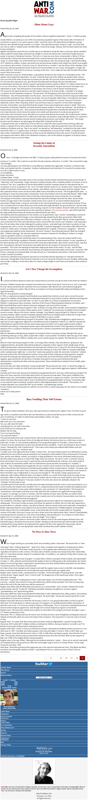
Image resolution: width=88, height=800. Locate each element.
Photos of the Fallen (5, 721)
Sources (4, 733)
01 (51, 658)
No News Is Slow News (44, 531)
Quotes (3, 730)
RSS (2, 742)
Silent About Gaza (44, 24)
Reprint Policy (6, 735)
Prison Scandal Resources (6, 717)
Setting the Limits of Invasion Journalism (44, 144)
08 (77, 658)
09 (82, 658)
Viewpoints (5, 714)
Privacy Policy (6, 745)
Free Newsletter (6, 725)
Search (3, 673)
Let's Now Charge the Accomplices (44, 269)
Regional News (6, 675)
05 (61, 658)
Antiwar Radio (6, 667)
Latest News (5, 711)
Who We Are (5, 670)
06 (66, 658)
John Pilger (4, 787)
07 (72, 658)
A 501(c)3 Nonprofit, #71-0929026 (12, 756)
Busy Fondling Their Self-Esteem (44, 399)
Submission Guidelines (5, 739)
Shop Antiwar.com (7, 727)
